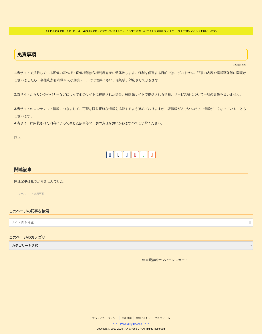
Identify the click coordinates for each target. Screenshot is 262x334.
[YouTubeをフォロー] (135, 154)
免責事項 (127, 318)
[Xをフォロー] (118, 154)
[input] (131, 222)
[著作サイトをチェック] (110, 154)
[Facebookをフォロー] (126, 154)
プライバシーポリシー (105, 318)
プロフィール (162, 318)
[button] (250, 222)
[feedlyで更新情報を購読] (143, 154)
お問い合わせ (143, 318)
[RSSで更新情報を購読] (152, 154)
